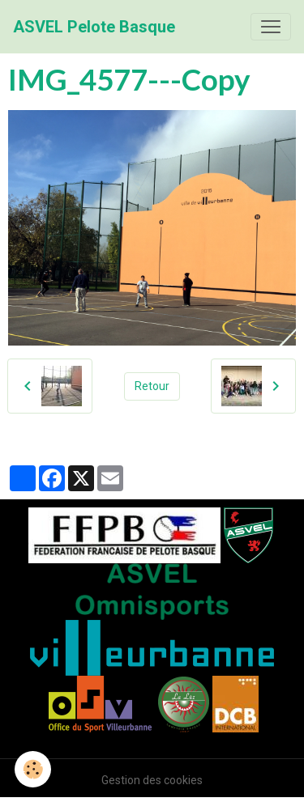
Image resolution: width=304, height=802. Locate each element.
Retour (152, 386)
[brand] (94, 27)
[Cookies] (33, 769)
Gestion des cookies (152, 780)
